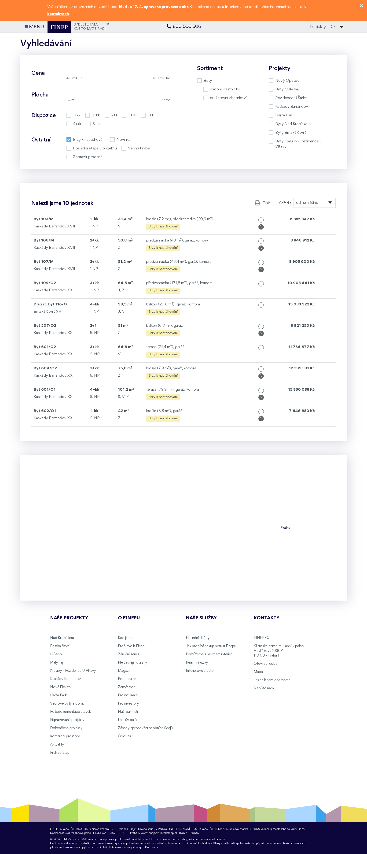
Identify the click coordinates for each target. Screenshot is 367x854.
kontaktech (58, 14)
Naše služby (201, 618)
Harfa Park (58, 695)
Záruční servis (128, 654)
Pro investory (128, 703)
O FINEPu (129, 618)
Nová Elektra (60, 687)
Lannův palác (128, 720)
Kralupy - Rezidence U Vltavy (73, 670)
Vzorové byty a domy (67, 703)
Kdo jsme (125, 638)
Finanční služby (197, 638)
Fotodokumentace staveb (70, 711)
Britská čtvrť (60, 646)
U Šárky (56, 654)
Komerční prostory (65, 736)
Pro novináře (128, 695)
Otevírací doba (265, 663)
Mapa (258, 672)
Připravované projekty (67, 720)
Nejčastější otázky (132, 662)
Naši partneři (128, 711)
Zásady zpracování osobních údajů (145, 728)
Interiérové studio (199, 670)
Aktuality (57, 744)
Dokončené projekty (66, 728)
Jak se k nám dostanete (272, 680)
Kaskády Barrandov (65, 679)
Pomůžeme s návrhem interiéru (210, 654)
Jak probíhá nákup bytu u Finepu (211, 646)
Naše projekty (69, 618)
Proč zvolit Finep (131, 646)
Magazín (124, 670)
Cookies (124, 736)
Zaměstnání (127, 687)
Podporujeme (128, 679)
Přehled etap (60, 752)
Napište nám (264, 688)
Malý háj (56, 662)
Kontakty (318, 27)
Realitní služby (197, 662)
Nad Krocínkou (62, 638)
